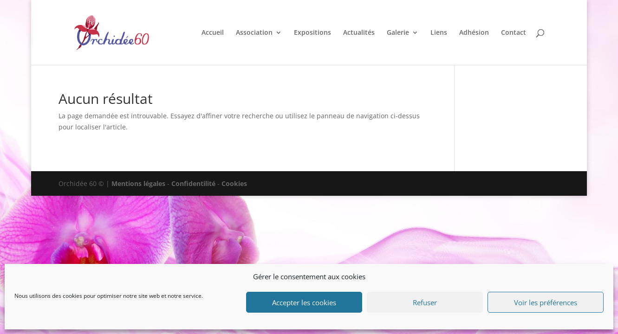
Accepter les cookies (304, 302)
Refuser (425, 302)
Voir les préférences (545, 302)
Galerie (398, 33)
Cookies (234, 183)
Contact (513, 33)
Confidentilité (193, 183)
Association (254, 33)
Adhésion (474, 33)
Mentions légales (138, 183)
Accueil (213, 33)
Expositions (312, 33)
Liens (438, 33)
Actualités (359, 33)
